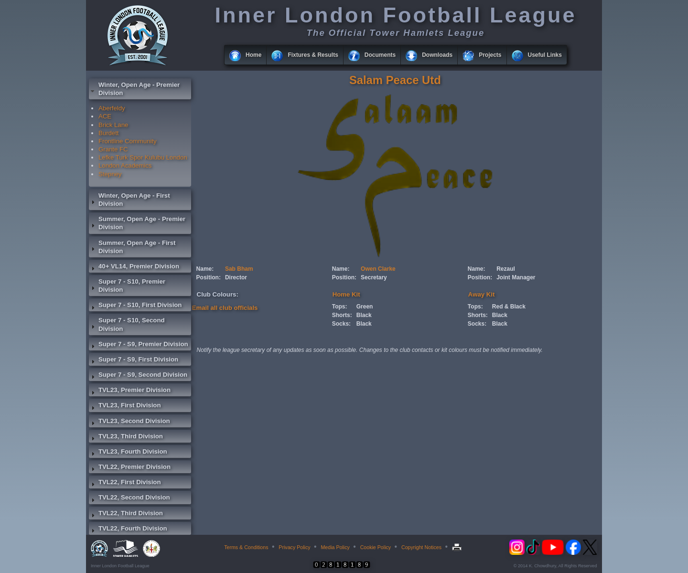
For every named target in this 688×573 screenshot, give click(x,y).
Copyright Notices (421, 547)
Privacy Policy (294, 547)
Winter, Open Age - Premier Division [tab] (134, 88)
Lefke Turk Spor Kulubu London (142, 157)
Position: (208, 277)
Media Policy (335, 547)
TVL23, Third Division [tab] (126, 437)
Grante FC (113, 149)
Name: (205, 268)
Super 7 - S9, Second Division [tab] (138, 376)
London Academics (124, 165)
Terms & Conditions (246, 547)
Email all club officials (225, 307)
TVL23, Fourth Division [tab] (128, 452)
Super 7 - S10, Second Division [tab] (127, 324)
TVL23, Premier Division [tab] (130, 391)
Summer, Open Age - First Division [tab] (132, 247)
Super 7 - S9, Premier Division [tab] (138, 345)
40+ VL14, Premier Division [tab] (134, 267)
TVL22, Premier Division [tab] (130, 468)
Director (236, 277)
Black (364, 315)
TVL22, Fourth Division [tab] (128, 529)
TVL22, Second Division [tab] (129, 498)
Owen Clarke (378, 268)
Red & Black (509, 306)
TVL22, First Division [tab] (125, 483)
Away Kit (481, 294)
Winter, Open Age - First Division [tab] (129, 199)
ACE (104, 116)
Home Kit (346, 294)
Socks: (341, 323)
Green (364, 306)
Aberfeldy (111, 108)
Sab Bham (239, 268)
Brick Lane (113, 124)
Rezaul (505, 268)
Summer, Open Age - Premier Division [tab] (137, 223)
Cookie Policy (375, 547)
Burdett (108, 133)
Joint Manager (515, 277)
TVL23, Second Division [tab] (129, 422)
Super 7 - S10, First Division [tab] (135, 306)
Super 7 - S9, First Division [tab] (133, 360)
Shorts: (342, 315)
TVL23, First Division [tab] (125, 406)
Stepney (109, 174)
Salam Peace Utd (395, 80)
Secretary (374, 277)
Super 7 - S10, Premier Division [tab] (127, 285)
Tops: (339, 306)
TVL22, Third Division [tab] (126, 514)
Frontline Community (127, 141)
